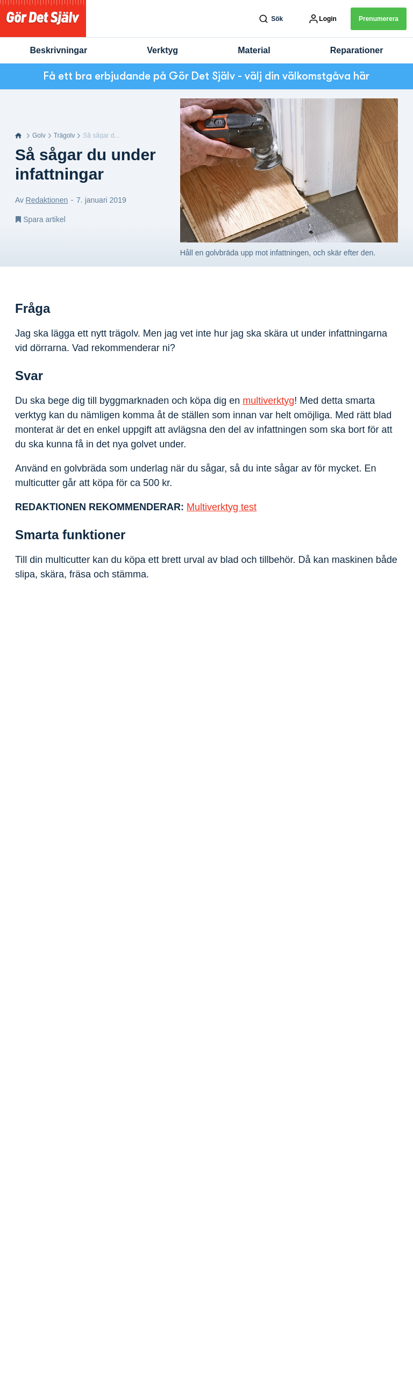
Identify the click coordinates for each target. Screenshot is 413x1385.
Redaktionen (47, 200)
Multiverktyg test (222, 507)
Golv (39, 135)
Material (254, 50)
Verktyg (162, 50)
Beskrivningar (59, 50)
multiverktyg (268, 400)
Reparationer (356, 50)
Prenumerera (378, 19)
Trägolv (64, 135)
